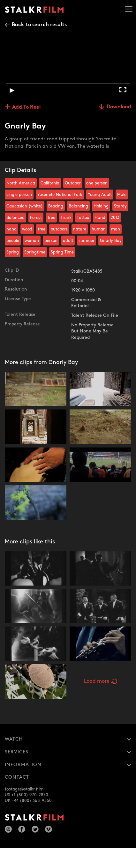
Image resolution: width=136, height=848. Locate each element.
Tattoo (83, 218)
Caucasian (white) (24, 206)
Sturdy (120, 206)
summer (86, 241)
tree (41, 229)
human (99, 229)
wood (27, 229)
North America (20, 183)
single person (19, 195)
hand (11, 229)
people (12, 241)
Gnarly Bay (111, 241)
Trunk (66, 218)
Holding (101, 206)
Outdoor (73, 183)
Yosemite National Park (59, 195)
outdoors (59, 229)
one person (97, 183)
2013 (115, 218)
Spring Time (62, 252)
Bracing (55, 206)
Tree (51, 218)
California (50, 183)
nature (79, 229)
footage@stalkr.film (24, 789)
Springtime (34, 252)
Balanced (15, 218)
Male (121, 195)
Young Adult (100, 195)
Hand (99, 218)
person (50, 241)
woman (32, 241)
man (115, 229)
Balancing (78, 206)
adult (68, 241)
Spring (12, 252)
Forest (36, 218)
